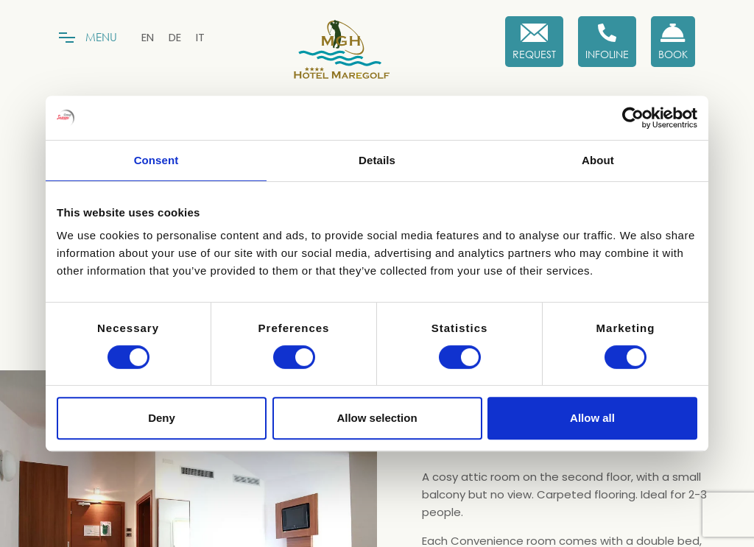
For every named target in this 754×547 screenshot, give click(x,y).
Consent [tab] (156, 160)
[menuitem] (147, 37)
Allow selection (377, 418)
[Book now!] (673, 41)
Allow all (592, 418)
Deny (161, 418)
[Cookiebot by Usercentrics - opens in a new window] (632, 118)
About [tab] (598, 160)
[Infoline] (607, 41)
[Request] (534, 41)
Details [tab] (377, 160)
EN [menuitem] (147, 37)
